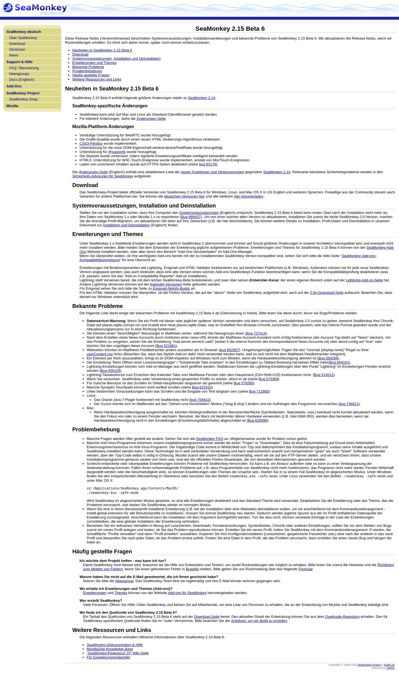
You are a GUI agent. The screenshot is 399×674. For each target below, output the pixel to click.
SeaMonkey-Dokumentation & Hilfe (115, 646)
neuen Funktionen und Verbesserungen (212, 172)
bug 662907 (229, 350)
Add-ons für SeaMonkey (187, 594)
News (13, 55)
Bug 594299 (328, 358)
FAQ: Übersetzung (24, 68)
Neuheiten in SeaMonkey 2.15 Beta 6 (102, 50)
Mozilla (12, 106)
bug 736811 (349, 404)
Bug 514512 (323, 375)
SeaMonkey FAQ (209, 439)
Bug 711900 (258, 391)
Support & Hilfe (19, 62)
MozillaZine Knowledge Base (110, 650)
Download (17, 44)
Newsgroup (124, 582)
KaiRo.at (389, 665)
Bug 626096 (257, 420)
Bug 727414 (256, 333)
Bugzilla (192, 570)
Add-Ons (14, 86)
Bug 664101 (339, 362)
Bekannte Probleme (88, 67)
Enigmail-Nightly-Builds (171, 288)
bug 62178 (207, 164)
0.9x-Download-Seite (327, 293)
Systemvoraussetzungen (199, 213)
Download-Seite (206, 617)
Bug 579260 (243, 383)
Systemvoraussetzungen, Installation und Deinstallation (116, 58)
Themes (120, 594)
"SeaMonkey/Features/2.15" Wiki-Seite (118, 654)
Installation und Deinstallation (126, 225)
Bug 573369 (268, 379)
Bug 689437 (191, 217)
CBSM (390, 668)
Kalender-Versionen (165, 284)
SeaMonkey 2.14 (201, 98)
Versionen (17, 49)
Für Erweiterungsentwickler (108, 658)
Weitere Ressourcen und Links (96, 79)
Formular (305, 570)
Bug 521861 (166, 346)
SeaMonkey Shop (23, 99)
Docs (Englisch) (21, 79)
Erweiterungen (94, 594)
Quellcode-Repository (342, 617)
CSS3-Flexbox (91, 143)
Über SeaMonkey (23, 38)
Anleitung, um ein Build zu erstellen (259, 621)
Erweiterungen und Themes (94, 63)
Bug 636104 (110, 371)
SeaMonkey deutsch (23, 32)
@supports (117, 152)
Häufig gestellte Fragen (90, 75)
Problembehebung (87, 71)
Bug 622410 (201, 387)
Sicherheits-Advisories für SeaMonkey (102, 176)
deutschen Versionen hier (184, 196)
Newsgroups (19, 74)
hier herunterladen (249, 196)
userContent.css (100, 354)
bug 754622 (199, 400)
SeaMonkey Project (22, 93)
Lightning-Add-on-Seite (364, 280)
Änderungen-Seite (151, 118)
